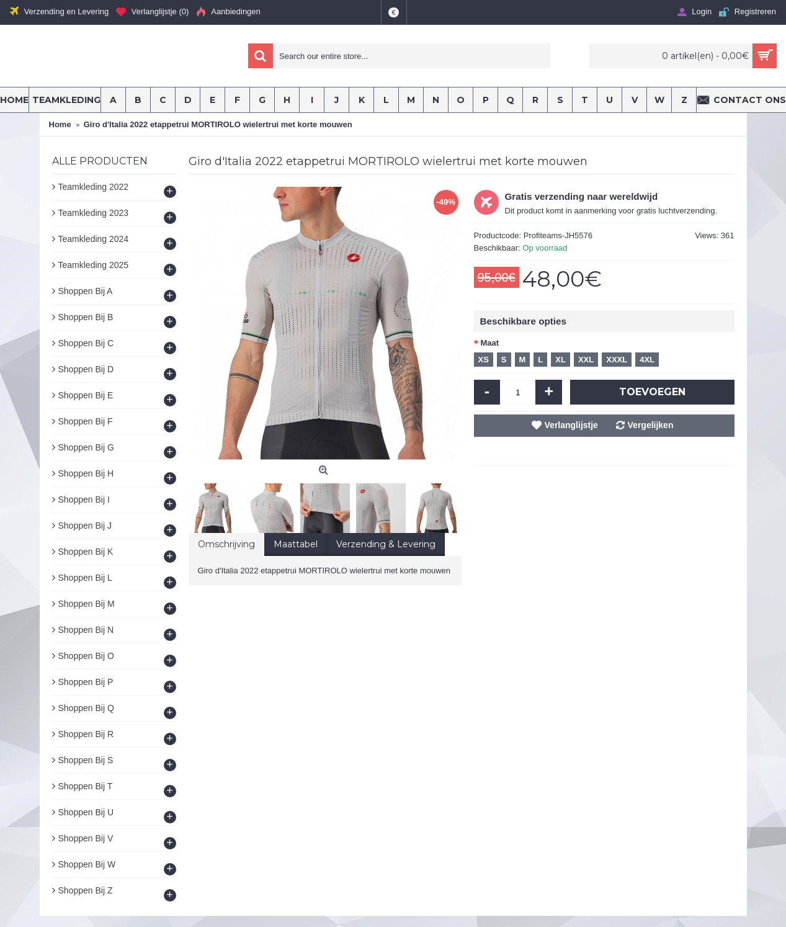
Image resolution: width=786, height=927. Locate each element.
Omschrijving (226, 544)
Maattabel (296, 544)
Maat (490, 342)
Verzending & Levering (385, 544)
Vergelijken (651, 425)
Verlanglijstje (571, 425)
